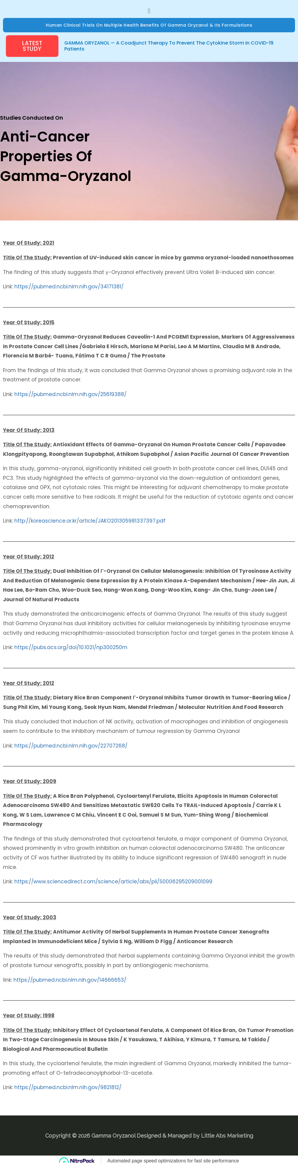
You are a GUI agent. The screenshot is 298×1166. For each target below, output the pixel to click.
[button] (148, 10)
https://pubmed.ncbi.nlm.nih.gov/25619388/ (70, 394)
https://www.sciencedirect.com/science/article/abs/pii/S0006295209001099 (113, 881)
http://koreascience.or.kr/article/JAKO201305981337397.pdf (89, 520)
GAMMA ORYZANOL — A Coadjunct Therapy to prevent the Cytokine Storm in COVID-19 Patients (168, 45)
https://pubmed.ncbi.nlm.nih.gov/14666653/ (69, 980)
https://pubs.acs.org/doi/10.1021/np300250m (70, 647)
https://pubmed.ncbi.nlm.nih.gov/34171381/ (69, 286)
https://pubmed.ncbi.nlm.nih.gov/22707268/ (70, 745)
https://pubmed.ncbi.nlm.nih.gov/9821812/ (67, 1087)
